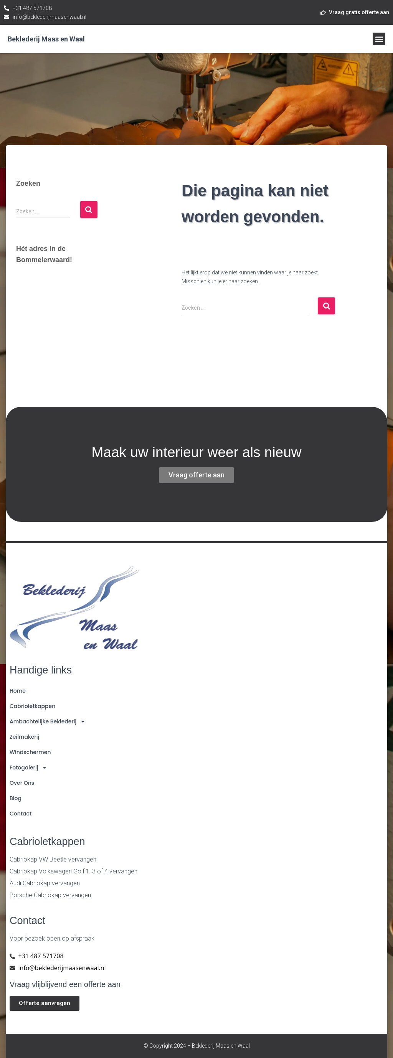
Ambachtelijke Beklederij (48, 721)
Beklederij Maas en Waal (46, 39)
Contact (20, 813)
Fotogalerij (28, 767)
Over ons (22, 783)
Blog (15, 798)
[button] (379, 39)
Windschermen (30, 752)
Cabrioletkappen (32, 706)
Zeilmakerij (24, 737)
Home (18, 691)
